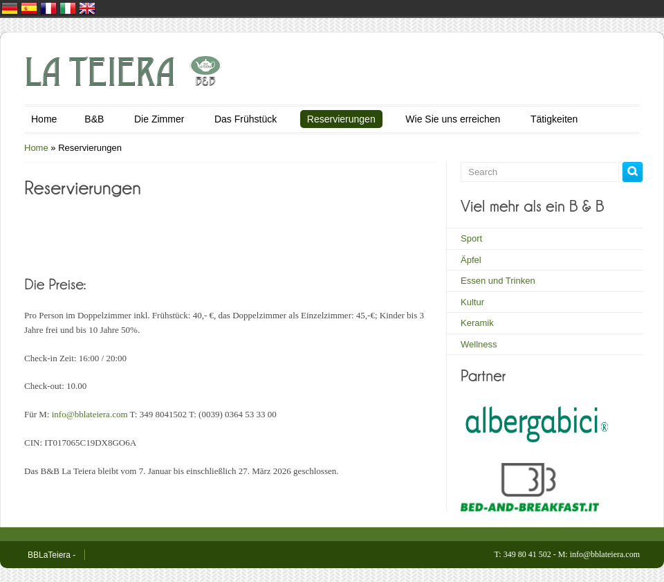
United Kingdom (87, 8)
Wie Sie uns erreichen (452, 119)
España (29, 8)
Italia (67, 8)
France (48, 8)
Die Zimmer (159, 119)
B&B (94, 119)
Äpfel (471, 260)
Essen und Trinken (498, 280)
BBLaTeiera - (51, 555)
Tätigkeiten (554, 119)
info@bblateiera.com (91, 414)
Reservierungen (341, 119)
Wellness (479, 344)
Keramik (477, 323)
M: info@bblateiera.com (599, 554)
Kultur (472, 302)
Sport (471, 238)
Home (44, 119)
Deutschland (9, 8)
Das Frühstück (245, 119)
